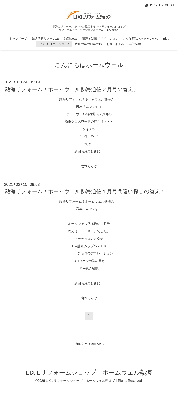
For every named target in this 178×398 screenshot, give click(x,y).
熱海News (71, 38)
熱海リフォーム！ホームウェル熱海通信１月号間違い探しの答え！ (85, 191)
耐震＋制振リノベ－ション (100, 38)
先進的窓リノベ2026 (45, 38)
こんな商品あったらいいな (141, 38)
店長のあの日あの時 (88, 44)
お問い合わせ (116, 44)
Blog (166, 38)
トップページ (18, 38)
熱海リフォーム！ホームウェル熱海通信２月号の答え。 (72, 89)
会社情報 (135, 44)
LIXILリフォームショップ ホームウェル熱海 (89, 372)
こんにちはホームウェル (54, 44)
